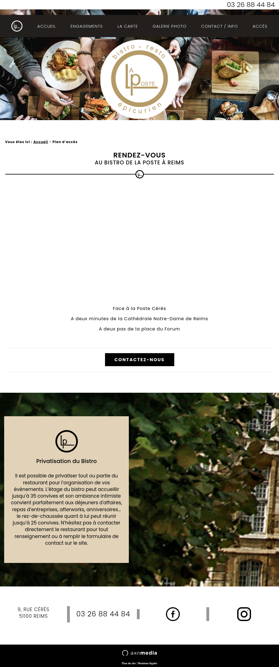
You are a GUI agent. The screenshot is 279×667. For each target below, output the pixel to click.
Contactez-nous (139, 359)
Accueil (46, 26)
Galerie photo (169, 26)
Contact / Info (219, 26)
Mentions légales (147, 663)
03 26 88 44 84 (251, 4)
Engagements (87, 26)
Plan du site (129, 663)
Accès (259, 26)
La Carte (127, 26)
